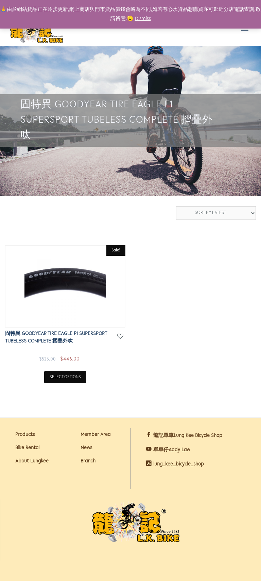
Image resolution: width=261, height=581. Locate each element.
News (86, 448)
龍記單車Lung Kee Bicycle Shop (187, 435)
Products (25, 434)
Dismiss (143, 18)
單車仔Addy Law (171, 450)
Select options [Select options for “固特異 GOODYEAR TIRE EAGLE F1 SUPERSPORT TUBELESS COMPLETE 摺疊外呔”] (65, 377)
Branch (88, 461)
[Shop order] (216, 213)
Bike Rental (27, 448)
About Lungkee (32, 461)
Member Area (95, 434)
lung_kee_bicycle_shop (178, 464)
